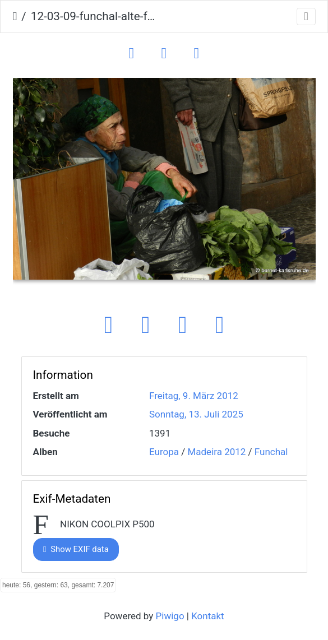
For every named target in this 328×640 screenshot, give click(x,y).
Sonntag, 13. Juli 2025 (196, 414)
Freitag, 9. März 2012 (193, 395)
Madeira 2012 (216, 451)
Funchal (271, 451)
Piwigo (170, 616)
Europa (164, 451)
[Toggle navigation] (306, 16)
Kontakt (207, 616)
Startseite (15, 17)
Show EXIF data (76, 549)
